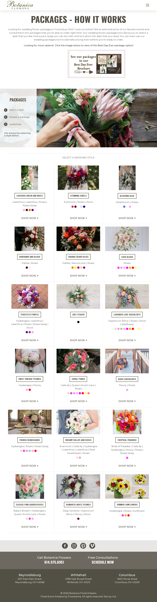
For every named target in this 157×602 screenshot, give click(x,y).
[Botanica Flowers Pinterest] (83, 546)
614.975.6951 (54, 562)
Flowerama (74, 596)
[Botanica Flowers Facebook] (65, 546)
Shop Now (29, 232)
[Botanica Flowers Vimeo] (92, 546)
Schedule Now (103, 562)
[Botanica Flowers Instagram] (74, 546)
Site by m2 (110, 596)
